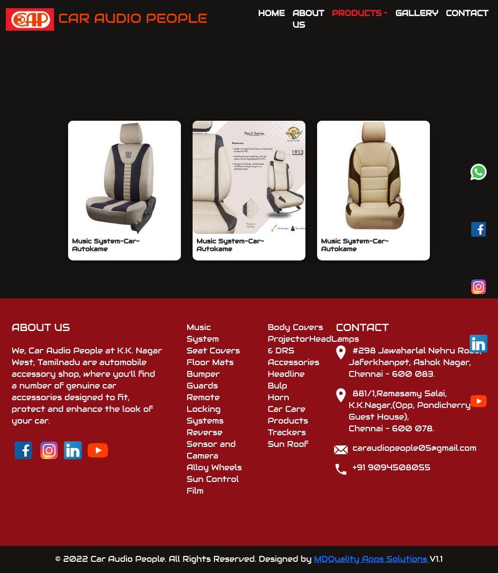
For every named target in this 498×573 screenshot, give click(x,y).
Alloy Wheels (214, 467)
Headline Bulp (285, 380)
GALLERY (416, 13)
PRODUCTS (356, 13)
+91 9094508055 (391, 467)
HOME (271, 13)
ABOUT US (308, 19)
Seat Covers (213, 351)
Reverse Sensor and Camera (211, 444)
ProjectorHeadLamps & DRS (295, 345)
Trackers (286, 432)
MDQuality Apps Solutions (372, 559)
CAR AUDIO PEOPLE (107, 19)
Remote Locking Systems (205, 409)
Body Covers (295, 327)
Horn (278, 397)
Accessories (293, 362)
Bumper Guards (203, 380)
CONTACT (467, 13)
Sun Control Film (213, 485)
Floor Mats (210, 362)
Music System (203, 333)
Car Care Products (287, 415)
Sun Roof (287, 444)
